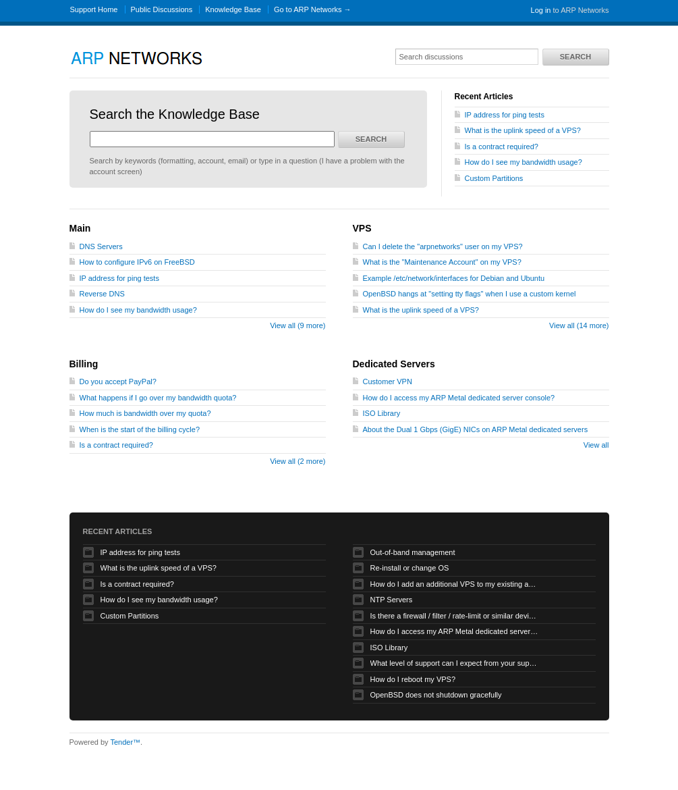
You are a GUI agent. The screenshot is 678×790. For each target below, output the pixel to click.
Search (575, 57)
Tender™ (125, 742)
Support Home (94, 9)
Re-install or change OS (409, 568)
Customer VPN (387, 381)
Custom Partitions (494, 178)
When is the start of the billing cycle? (140, 429)
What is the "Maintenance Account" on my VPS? (442, 262)
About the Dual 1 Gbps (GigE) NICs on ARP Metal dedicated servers (475, 429)
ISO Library (382, 413)
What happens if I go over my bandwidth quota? (158, 398)
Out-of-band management (412, 552)
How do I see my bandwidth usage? (523, 162)
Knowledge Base (233, 9)
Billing (83, 364)
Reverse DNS (102, 294)
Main (80, 228)
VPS (362, 228)
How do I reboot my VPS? (413, 679)
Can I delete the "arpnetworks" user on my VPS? (443, 246)
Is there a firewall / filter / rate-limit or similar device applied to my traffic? (454, 616)
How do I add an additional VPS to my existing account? (454, 584)
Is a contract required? (501, 146)
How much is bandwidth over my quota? (145, 413)
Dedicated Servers (394, 364)
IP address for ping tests (504, 115)
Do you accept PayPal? (118, 381)
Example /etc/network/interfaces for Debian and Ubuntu (454, 278)
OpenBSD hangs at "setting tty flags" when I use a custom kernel (469, 294)
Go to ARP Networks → (312, 9)
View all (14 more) (579, 325)
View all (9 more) (297, 325)
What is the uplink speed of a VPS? (523, 130)
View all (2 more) (297, 461)
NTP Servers (391, 600)
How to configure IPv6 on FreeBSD (137, 262)
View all (596, 445)
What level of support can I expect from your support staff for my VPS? (454, 663)
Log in (541, 10)
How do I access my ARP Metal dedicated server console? (459, 398)
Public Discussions (162, 9)
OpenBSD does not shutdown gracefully (436, 695)
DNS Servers (101, 246)
